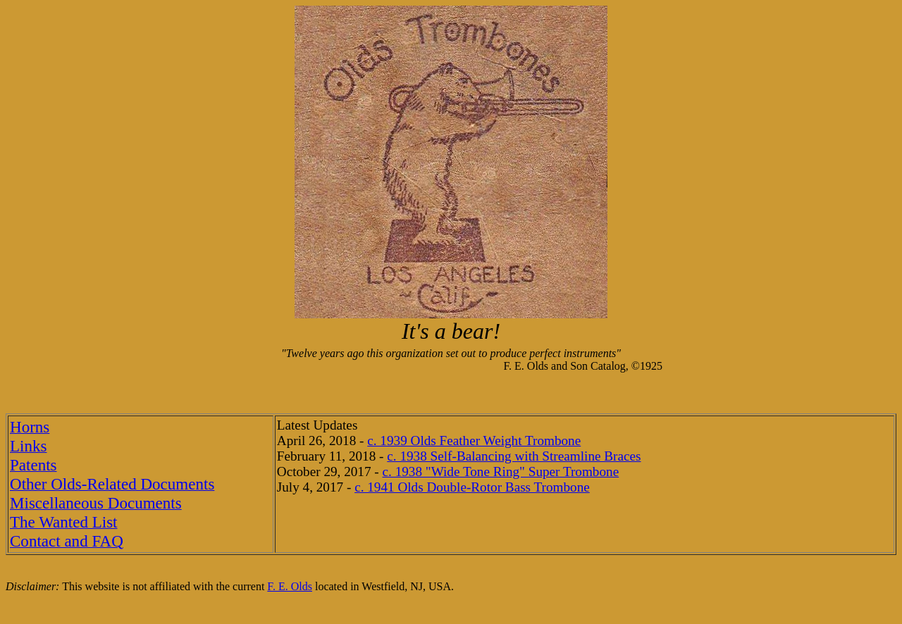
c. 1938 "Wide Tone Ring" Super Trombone (501, 471)
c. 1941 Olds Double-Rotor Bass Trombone (472, 487)
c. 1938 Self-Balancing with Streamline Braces (514, 456)
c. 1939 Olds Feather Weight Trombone (474, 440)
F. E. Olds (289, 586)
